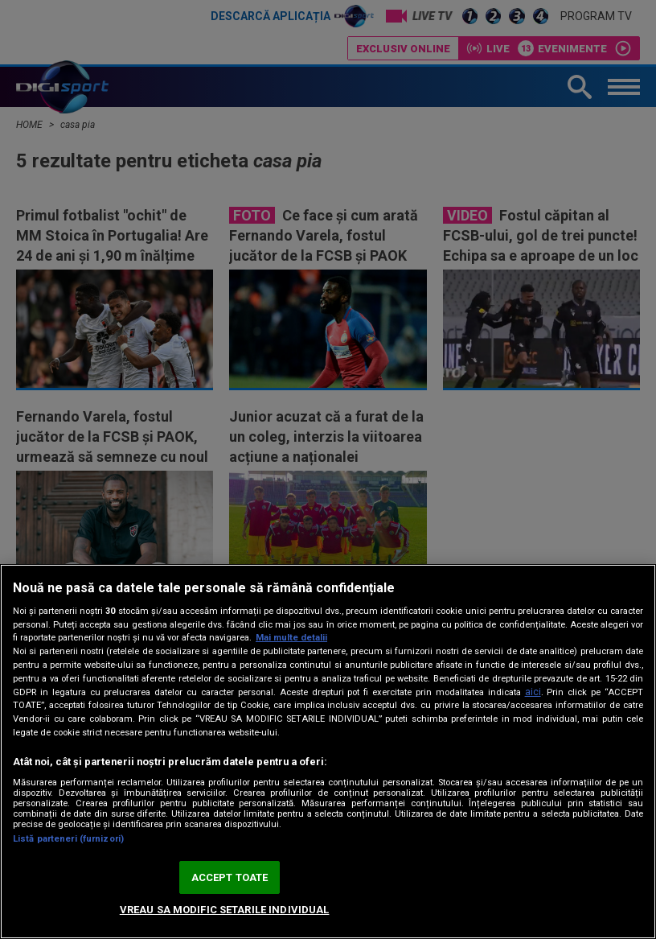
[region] (328, 751)
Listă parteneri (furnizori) (68, 839)
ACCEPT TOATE (230, 877)
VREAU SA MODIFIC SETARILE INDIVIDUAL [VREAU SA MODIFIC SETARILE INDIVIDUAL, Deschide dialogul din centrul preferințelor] (225, 910)
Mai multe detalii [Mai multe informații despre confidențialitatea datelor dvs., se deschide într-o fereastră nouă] (291, 637)
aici (533, 692)
